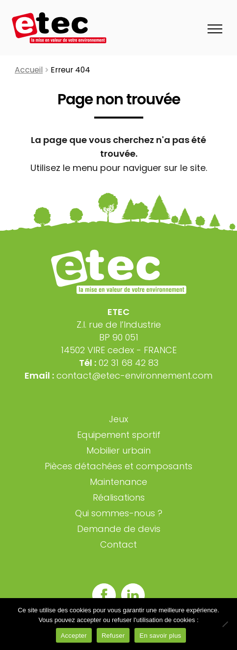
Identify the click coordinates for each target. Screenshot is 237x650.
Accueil (29, 69)
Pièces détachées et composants (118, 466)
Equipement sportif (118, 435)
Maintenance (118, 482)
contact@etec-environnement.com (134, 375)
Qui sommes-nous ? (118, 513)
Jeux (118, 419)
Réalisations (119, 497)
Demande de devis (118, 529)
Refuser (113, 635)
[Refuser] (225, 624)
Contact (118, 544)
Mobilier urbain (118, 450)
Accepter (74, 635)
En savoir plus (160, 635)
